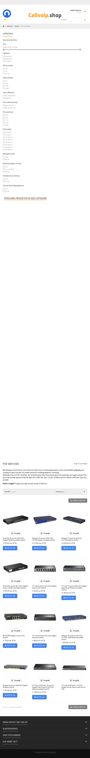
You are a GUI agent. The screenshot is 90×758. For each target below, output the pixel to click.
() (77, 501)
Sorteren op (60, 492)
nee (7, 159)
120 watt (8, 140)
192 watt (8, 150)
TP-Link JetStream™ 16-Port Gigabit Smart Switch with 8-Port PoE (73, 687)
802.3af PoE (10, 105)
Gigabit (8, 98)
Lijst (14, 492)
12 (6, 120)
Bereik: (5, 47)
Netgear (8, 59)
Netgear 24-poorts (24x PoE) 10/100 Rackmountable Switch (43, 539)
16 (6, 86)
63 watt (8, 135)
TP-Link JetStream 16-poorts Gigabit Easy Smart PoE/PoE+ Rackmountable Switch (43, 687)
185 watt (8, 145)
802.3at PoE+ (10, 108)
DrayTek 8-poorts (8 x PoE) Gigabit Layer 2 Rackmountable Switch (15, 587)
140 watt (8, 142)
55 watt (8, 132)
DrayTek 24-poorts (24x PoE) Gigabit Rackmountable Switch (14, 539)
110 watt (8, 137)
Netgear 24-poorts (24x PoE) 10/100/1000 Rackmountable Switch (72, 637)
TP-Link (8, 61)
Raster (7, 492)
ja (6, 157)
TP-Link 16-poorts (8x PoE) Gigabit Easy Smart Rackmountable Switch (74, 588)
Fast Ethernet (10, 96)
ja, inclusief (9, 169)
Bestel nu (10, 548)
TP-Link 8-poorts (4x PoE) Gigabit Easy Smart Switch (44, 587)
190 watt (8, 147)
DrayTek (8, 56)
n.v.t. (7, 74)
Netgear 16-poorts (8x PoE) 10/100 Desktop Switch (71, 539)
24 (6, 88)
